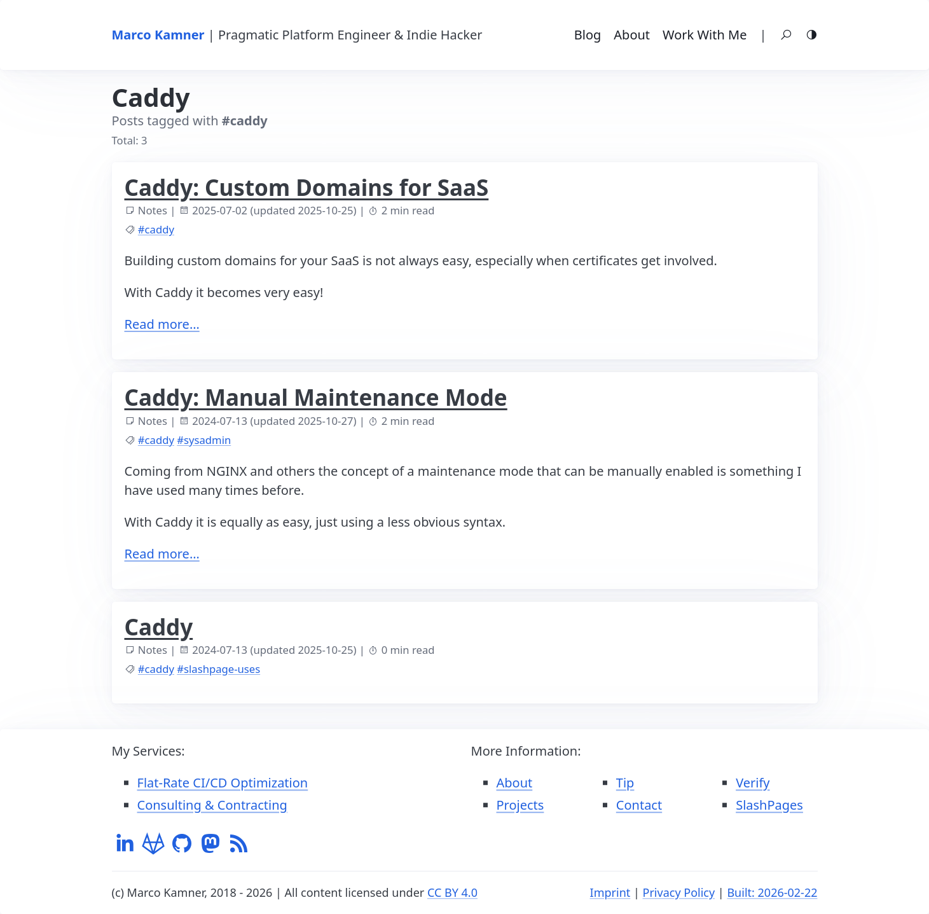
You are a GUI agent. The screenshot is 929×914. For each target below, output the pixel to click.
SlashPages (769, 805)
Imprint (610, 892)
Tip (625, 782)
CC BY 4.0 (452, 892)
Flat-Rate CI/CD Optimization (222, 782)
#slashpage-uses (218, 668)
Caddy (159, 627)
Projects (520, 805)
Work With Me (705, 34)
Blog (588, 34)
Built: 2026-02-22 (772, 892)
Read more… (162, 324)
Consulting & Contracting (212, 805)
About (632, 34)
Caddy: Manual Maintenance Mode (316, 397)
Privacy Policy (679, 892)
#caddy (156, 229)
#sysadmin (204, 440)
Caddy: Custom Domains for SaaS (307, 187)
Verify (752, 782)
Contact (639, 805)
